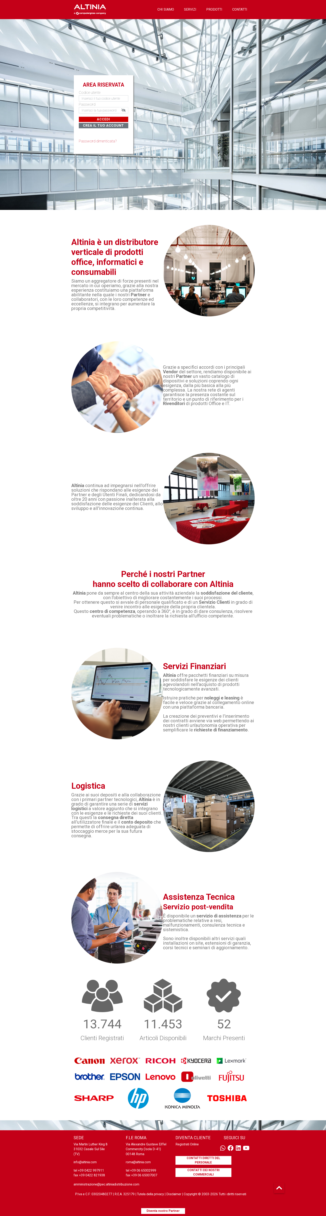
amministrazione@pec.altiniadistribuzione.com (106, 1184)
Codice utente (89, 92)
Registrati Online (187, 1144)
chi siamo (165, 9)
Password (87, 104)
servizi (190, 9)
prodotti (214, 9)
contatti (239, 9)
